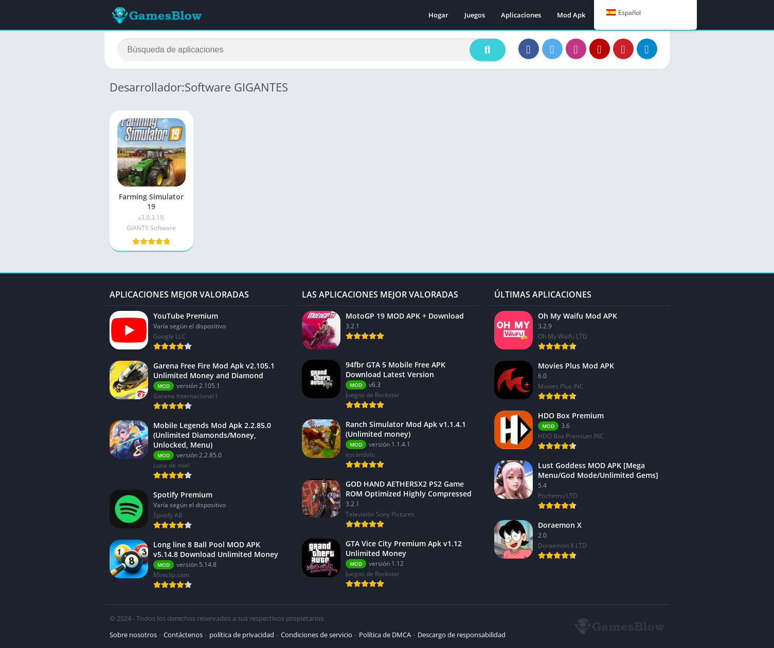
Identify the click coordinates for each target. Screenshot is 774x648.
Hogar (438, 15)
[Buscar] (311, 50)
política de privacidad (241, 634)
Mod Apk (571, 15)
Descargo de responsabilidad (462, 634)
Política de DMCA (385, 634)
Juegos (474, 15)
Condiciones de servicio (316, 634)
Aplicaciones (521, 15)
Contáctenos (183, 634)
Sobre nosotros (133, 634)
